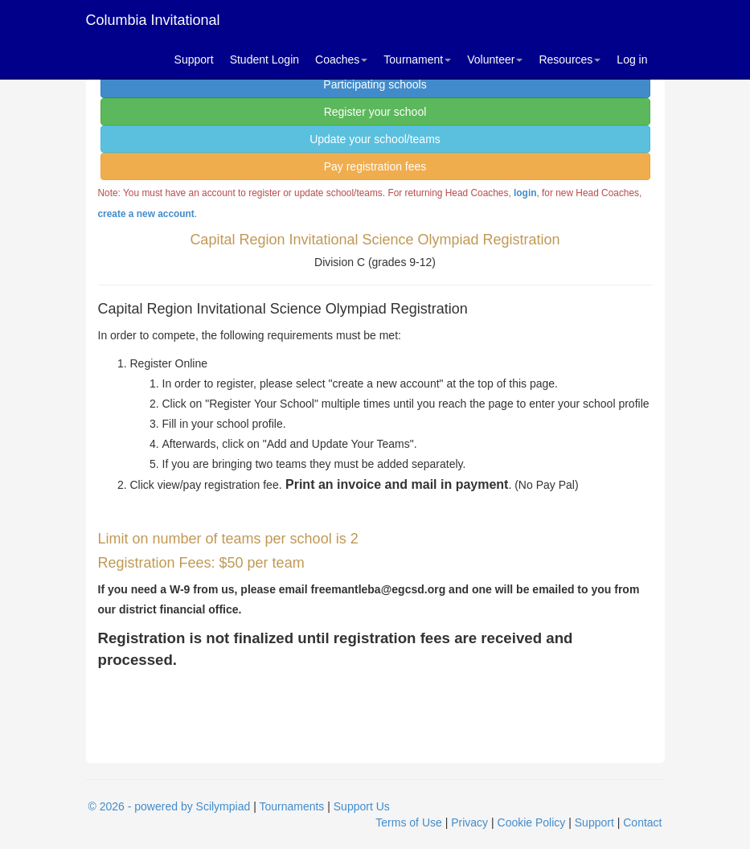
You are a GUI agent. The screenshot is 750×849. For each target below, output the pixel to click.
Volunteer (495, 59)
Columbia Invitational (153, 20)
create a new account (146, 213)
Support (194, 59)
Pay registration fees (375, 166)
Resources (569, 59)
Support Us (362, 806)
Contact (642, 822)
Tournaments (291, 806)
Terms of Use (408, 822)
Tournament (417, 59)
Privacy (469, 822)
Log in (632, 59)
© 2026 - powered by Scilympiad (169, 806)
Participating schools (374, 84)
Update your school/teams (375, 139)
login (525, 193)
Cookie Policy (532, 822)
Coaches (341, 59)
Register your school (375, 111)
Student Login (264, 59)
